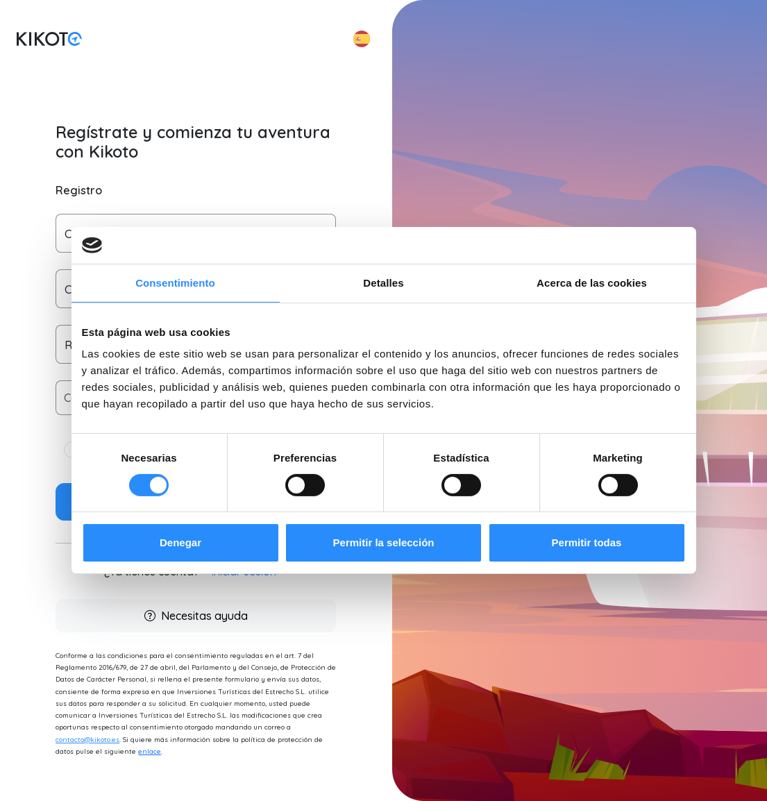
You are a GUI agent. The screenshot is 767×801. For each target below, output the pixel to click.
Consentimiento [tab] (175, 282)
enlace (149, 751)
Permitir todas (587, 542)
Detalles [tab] (383, 282)
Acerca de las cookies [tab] (592, 282)
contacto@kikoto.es (87, 739)
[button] (362, 39)
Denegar (180, 542)
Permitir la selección (384, 542)
